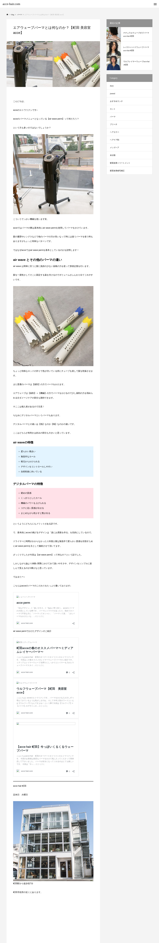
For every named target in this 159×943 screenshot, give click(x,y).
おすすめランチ (116, 101)
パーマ (112, 117)
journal (112, 94)
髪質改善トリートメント (120, 163)
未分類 (112, 155)
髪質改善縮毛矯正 (117, 171)
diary (112, 86)
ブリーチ (113, 124)
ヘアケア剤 (114, 140)
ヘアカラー (114, 132)
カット (112, 109)
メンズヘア (114, 148)
